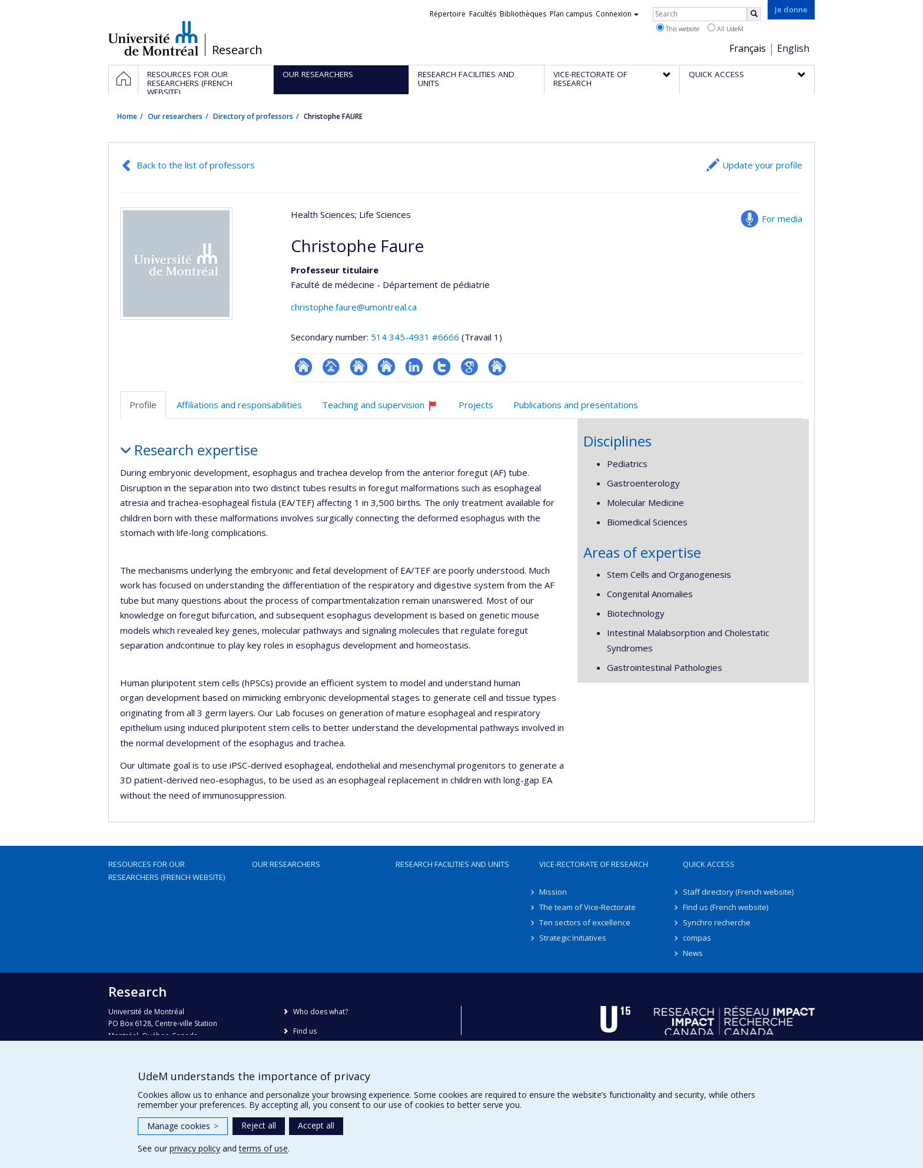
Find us (305, 1031)
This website (677, 28)
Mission (553, 891)
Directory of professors (253, 116)
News (693, 953)
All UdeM (725, 28)
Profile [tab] (143, 405)
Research (237, 50)
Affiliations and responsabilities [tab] (239, 405)
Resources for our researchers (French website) (166, 870)
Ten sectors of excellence (584, 922)
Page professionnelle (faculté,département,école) (331, 367)
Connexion (617, 14)
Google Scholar (469, 367)
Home (127, 116)
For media (782, 218)
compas (697, 937)
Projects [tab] (476, 405)
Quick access (709, 864)
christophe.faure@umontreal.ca (354, 307)
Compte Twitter (442, 367)
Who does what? (320, 1012)
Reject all (258, 1125)
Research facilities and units (452, 864)
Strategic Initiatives (572, 937)
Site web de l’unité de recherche (359, 367)
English (793, 48)
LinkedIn (414, 367)
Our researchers (175, 116)
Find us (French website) (725, 907)
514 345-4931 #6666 (415, 337)
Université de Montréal (153, 38)
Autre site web (497, 367)
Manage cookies (182, 1125)
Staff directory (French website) (738, 891)
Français (747, 48)
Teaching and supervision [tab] (385, 409)
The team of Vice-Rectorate (587, 907)
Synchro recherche (717, 922)
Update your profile (762, 165)
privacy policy (195, 1148)
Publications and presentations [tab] (575, 405)
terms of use (263, 1148)
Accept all (316, 1125)
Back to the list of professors (196, 165)
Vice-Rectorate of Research (593, 864)
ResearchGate (303, 367)
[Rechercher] (754, 14)
